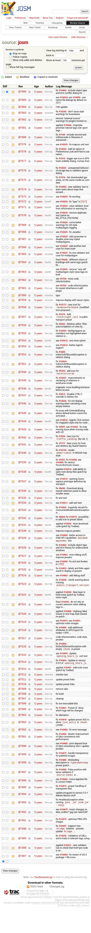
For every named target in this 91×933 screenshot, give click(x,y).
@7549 (22, 386)
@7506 (22, 716)
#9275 (62, 318)
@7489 (22, 853)
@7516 (22, 655)
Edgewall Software (39, 908)
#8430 (62, 494)
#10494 (64, 662)
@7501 (22, 751)
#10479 (64, 629)
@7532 (22, 525)
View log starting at (63, 50)
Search (82, 32)
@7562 (22, 283)
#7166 (62, 135)
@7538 (22, 477)
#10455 (76, 97)
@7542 (22, 443)
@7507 (22, 710)
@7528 (22, 555)
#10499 (62, 576)
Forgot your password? (77, 18)
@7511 (22, 689)
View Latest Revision (57, 37)
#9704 (63, 281)
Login (8, 18)
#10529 (64, 145)
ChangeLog (56, 901)
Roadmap (53, 27)
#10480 (62, 784)
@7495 (22, 802)
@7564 (22, 265)
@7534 (22, 509)
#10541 (62, 169)
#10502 (62, 514)
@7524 (22, 583)
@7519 (22, 630)
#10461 (62, 720)
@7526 (22, 570)
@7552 (22, 359)
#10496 (62, 652)
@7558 (22, 311)
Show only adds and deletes (25, 60)
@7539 (22, 468)
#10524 (62, 366)
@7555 (22, 338)
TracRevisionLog (43, 892)
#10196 (62, 455)
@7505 (22, 722)
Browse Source (77, 23)
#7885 (62, 357)
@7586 (22, 92)
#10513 (64, 484)
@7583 (22, 113)
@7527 (22, 563)
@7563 (22, 275)
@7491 (22, 835)
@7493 (22, 817)
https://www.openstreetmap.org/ (72, 915)
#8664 (62, 523)
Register (60, 18)
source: (9, 42)
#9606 (64, 262)
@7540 (22, 458)
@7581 (22, 128)
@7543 (22, 434)
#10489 (62, 636)
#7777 (62, 448)
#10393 (62, 851)
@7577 (22, 162)
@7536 (22, 496)
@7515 (22, 663)
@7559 (22, 304)
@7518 (22, 638)
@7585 (22, 100)
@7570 (22, 218)
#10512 (64, 345)
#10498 (65, 610)
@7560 (22, 298)
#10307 (62, 383)
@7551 (22, 369)
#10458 (73, 465)
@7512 (22, 684)
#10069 (64, 793)
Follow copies (18, 56)
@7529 (22, 545)
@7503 (22, 736)
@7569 (22, 227)
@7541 (22, 450)
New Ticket (35, 27)
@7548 (22, 394)
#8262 (62, 328)
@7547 (22, 400)
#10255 (62, 112)
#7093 (62, 441)
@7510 (22, 694)
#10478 (62, 733)
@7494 (22, 809)
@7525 (22, 577)
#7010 (62, 159)
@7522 (22, 603)
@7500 (22, 760)
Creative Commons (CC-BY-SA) (47, 918)
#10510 (73, 523)
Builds (68, 27)
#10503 (67, 530)
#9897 (62, 432)
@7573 (22, 198)
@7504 (22, 728)
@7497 (22, 787)
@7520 (22, 622)
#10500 (67, 600)
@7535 (22, 504)
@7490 (22, 844)
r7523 (61, 571)
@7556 (22, 329)
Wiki (25, 23)
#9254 (62, 375)
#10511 (64, 509)
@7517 (22, 647)
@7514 (22, 671)
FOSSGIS (47, 912)
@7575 (22, 181)
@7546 (22, 409)
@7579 (22, 145)
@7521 (22, 612)
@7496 (22, 795)
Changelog (57, 23)
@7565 (22, 257)
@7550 (22, 377)
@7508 (22, 705)
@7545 (22, 418)
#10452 (62, 188)
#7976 (62, 178)
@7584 (22, 107)
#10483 (64, 743)
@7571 (22, 209)
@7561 (22, 291)
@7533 (22, 516)
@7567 (22, 242)
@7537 (22, 487)
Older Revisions (78, 37)
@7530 (22, 538)
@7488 (22, 863)
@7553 (22, 351)
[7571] (84, 203)
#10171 (62, 308)
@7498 (22, 777)
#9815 (62, 399)
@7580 (22, 138)
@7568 (22, 234)
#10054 (62, 335)
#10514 (67, 474)
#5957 (62, 465)
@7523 (22, 592)
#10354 (62, 406)
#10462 (62, 90)
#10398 (64, 569)
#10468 (67, 619)
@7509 (22, 700)
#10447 (62, 841)
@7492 (22, 827)
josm (23, 42)
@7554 (22, 345)
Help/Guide (34, 18)
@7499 (22, 768)
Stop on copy (17, 53)
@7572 (22, 203)
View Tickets (15, 27)
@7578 (22, 153)
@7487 (22, 871)
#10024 (64, 97)
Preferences (20, 18)
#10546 (67, 125)
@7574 (22, 191)
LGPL (78, 920)
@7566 (22, 250)
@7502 (22, 743)
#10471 (67, 860)
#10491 (76, 629)
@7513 (22, 678)
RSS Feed (37, 901)
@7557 (22, 321)
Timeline (39, 23)
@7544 (22, 426)
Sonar (82, 27)
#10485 (62, 774)
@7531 (22, 531)
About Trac (48, 18)
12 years (38, 91)
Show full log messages (20, 67)
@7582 (22, 120)
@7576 (22, 172)
